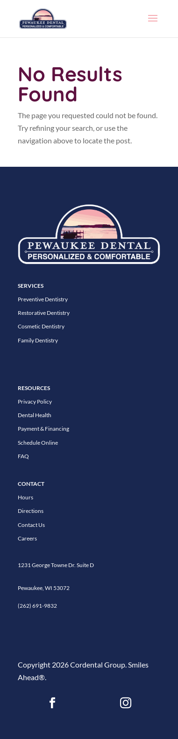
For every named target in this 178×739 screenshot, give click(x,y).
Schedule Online (38, 442)
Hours (25, 497)
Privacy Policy (35, 401)
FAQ (23, 456)
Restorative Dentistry (44, 312)
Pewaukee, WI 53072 (44, 587)
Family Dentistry (38, 340)
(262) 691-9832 (37, 605)
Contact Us (31, 524)
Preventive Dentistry (43, 299)
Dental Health (34, 415)
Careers (27, 538)
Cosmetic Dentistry (41, 326)
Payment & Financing (43, 428)
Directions (30, 510)
